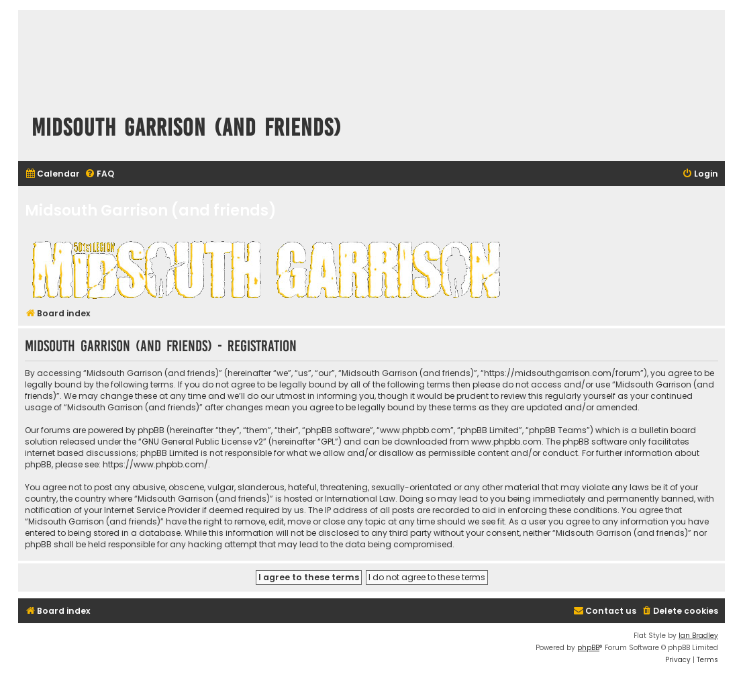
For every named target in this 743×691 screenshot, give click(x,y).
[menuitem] (52, 174)
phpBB (588, 648)
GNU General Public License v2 (202, 441)
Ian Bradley (698, 636)
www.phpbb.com (506, 441)
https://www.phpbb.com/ (155, 464)
